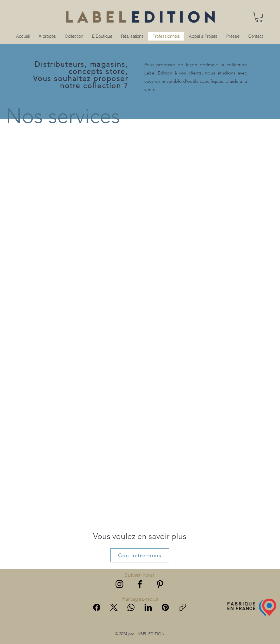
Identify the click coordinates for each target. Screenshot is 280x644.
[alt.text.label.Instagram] (119, 584)
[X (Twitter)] (113, 607)
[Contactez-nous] (139, 555)
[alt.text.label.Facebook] (140, 584)
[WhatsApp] (131, 607)
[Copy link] (182, 607)
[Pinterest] (165, 607)
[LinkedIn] (148, 607)
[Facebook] (96, 607)
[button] (259, 17)
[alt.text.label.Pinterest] (160, 584)
